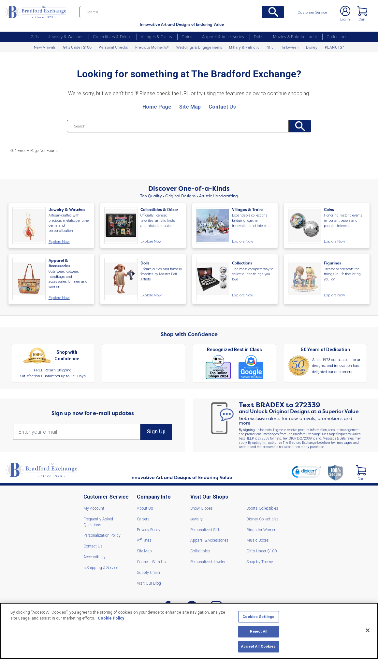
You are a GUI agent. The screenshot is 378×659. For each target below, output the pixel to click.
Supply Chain (148, 571)
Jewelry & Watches (65, 36)
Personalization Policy (102, 534)
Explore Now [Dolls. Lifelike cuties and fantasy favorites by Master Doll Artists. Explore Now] (149, 294)
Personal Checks (113, 47)
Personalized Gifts (206, 529)
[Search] (178, 12)
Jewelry (196, 518)
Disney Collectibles (262, 518)
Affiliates (144, 539)
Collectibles (200, 550)
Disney (312, 47)
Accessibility (94, 556)
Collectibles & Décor (112, 36)
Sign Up (156, 431)
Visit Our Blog (149, 582)
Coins (187, 36)
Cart (361, 21)
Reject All (258, 631)
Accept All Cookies (258, 646)
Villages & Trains (156, 36)
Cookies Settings (258, 616)
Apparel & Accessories (223, 36)
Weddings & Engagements (199, 47)
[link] (305, 472)
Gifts (35, 36)
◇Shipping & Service (100, 566)
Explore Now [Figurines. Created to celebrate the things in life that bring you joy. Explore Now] (333, 294)
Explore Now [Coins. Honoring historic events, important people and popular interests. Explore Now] (333, 241)
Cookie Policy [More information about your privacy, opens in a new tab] (111, 618)
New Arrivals (44, 47)
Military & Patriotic (244, 47)
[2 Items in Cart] (360, 469)
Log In (343, 21)
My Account (93, 507)
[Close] (367, 630)
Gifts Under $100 (77, 47)
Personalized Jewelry (207, 561)
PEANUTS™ (334, 47)
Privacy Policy (148, 529)
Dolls (259, 36)
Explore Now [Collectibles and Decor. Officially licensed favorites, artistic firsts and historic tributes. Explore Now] (149, 241)
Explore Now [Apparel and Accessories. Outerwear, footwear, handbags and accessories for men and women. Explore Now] (58, 297)
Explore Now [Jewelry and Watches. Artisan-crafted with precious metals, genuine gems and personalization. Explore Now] (58, 241)
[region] (189, 631)
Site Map (144, 550)
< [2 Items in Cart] (361, 11)
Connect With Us (151, 561)
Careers (143, 518)
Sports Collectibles (262, 507)
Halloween (290, 47)
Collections (337, 36)
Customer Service (314, 13)
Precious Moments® (152, 47)
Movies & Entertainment (295, 36)
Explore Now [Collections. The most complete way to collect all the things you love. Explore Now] (241, 294)
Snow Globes (201, 507)
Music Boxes (257, 539)
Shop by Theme (259, 561)
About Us (145, 507)
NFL (270, 47)
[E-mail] (76, 431)
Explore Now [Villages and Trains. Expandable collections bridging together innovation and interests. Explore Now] (241, 241)
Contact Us (93, 545)
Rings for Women (261, 529)
